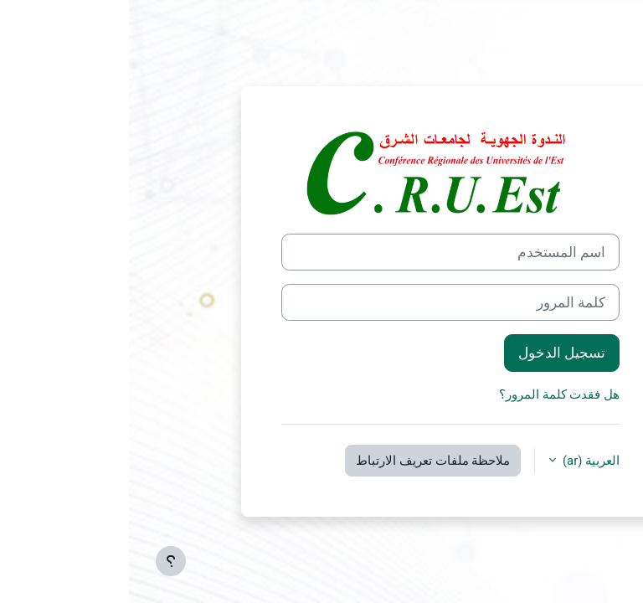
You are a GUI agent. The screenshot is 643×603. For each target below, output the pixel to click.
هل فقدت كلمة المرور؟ (430, 394)
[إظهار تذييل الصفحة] (42, 561)
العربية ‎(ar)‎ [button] (460, 460)
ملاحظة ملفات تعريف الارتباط (304, 460)
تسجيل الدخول (432, 352)
